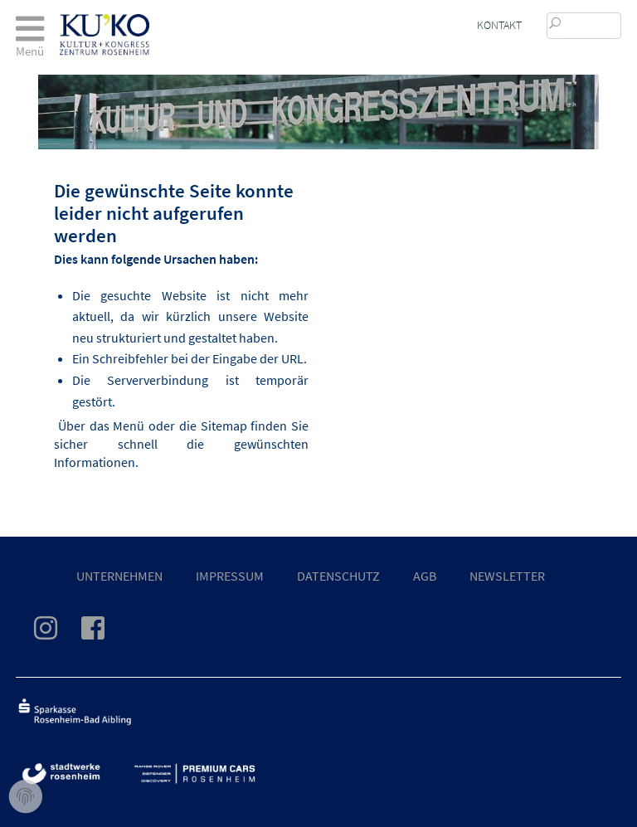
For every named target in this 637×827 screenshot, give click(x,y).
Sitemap (224, 425)
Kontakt (499, 24)
